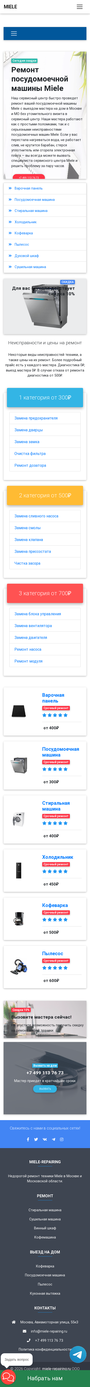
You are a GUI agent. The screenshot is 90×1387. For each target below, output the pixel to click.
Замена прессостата (32, 551)
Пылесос (19, 244)
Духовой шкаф (24, 256)
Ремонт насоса (27, 649)
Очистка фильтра (30, 453)
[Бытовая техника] (13, 33)
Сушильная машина (27, 267)
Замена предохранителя (36, 418)
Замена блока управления (37, 613)
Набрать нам (45, 1378)
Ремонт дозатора (30, 465)
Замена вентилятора (33, 625)
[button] (8, 1377)
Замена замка (26, 441)
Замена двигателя (30, 637)
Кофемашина (45, 1237)
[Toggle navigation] (79, 6)
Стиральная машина (28, 211)
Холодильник (22, 222)
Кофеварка (21, 233)
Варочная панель (26, 188)
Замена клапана (28, 539)
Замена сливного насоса (36, 516)
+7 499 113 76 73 (29, 177)
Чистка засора (27, 563)
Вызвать (45, 1088)
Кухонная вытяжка (45, 1293)
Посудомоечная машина (32, 199)
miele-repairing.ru (56, 1368)
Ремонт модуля (28, 661)
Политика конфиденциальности (45, 1349)
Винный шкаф (45, 1228)
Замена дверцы (28, 429)
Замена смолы (27, 527)
